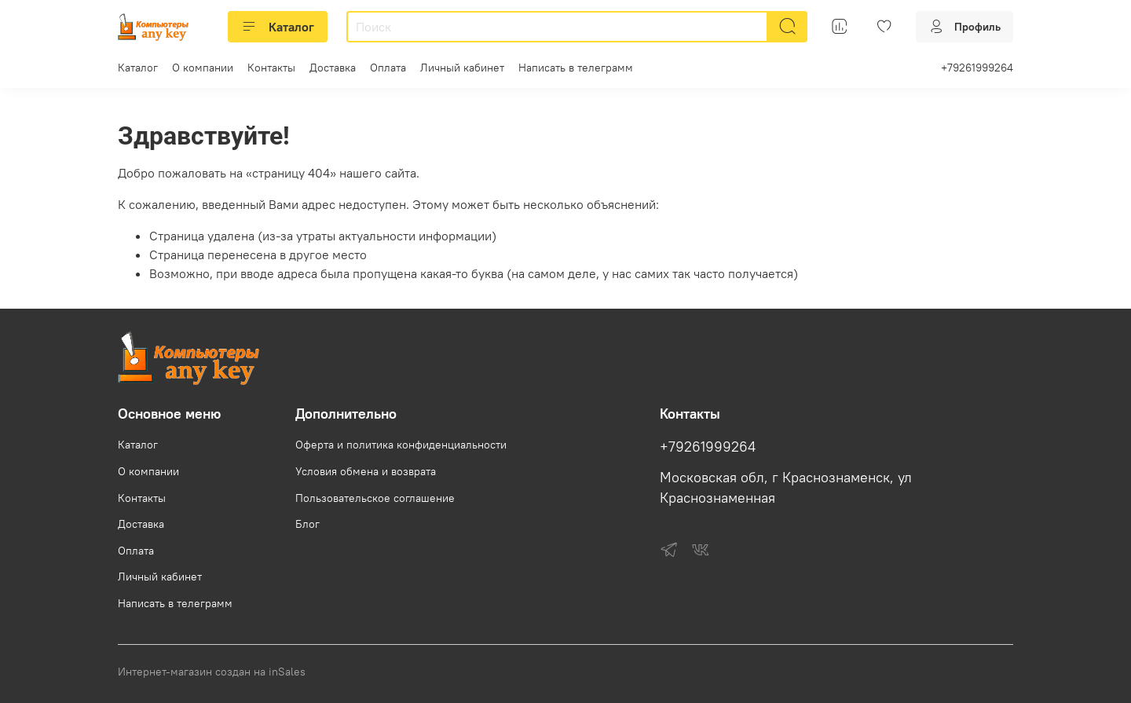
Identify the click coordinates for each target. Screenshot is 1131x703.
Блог (307, 524)
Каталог (277, 27)
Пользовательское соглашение (375, 498)
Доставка (332, 67)
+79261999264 (977, 67)
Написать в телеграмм (575, 67)
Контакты (271, 67)
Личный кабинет (462, 67)
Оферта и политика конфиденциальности (401, 445)
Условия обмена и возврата (365, 471)
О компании (202, 67)
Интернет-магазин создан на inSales (212, 672)
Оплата (388, 67)
